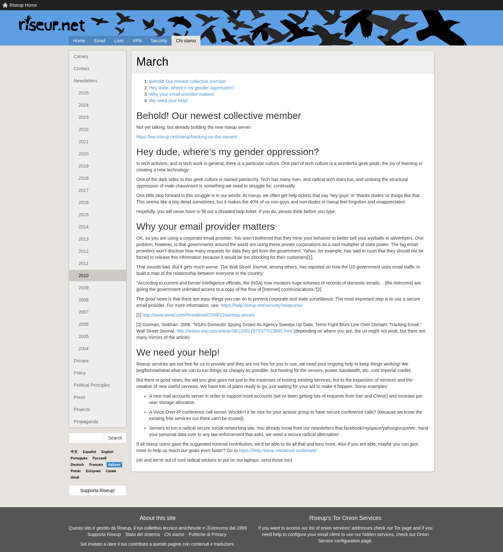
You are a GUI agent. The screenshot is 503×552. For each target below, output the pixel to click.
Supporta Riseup (104, 534)
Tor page (403, 528)
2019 (84, 166)
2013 (84, 239)
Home (79, 40)
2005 (84, 336)
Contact (81, 68)
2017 (84, 190)
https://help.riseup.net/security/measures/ (262, 305)
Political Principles (92, 385)
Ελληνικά (93, 471)
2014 (84, 226)
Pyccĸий (100, 458)
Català (111, 471)
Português (79, 458)
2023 (84, 117)
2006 (84, 324)
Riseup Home (23, 5)
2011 (84, 263)
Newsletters (85, 80)
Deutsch (77, 464)
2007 (84, 312)
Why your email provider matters (181, 94)
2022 (84, 129)
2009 (84, 287)
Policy (80, 372)
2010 (84, 275)
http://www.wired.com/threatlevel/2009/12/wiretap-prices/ (198, 314)
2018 (84, 178)
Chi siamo (186, 40)
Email (99, 40)
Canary (81, 56)
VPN (137, 40)
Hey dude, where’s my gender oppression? (191, 87)
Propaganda (86, 421)
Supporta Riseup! (97, 490)
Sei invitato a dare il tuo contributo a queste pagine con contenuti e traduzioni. (158, 544)
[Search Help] (86, 438)
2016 (84, 202)
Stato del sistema (142, 534)
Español (89, 452)
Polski (76, 471)
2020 (84, 153)
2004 (84, 348)
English (107, 452)
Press (79, 397)
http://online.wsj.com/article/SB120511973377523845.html (235, 331)
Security (159, 40)
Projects (82, 409)
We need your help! (168, 100)
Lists (119, 40)
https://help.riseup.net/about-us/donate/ (278, 450)
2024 (84, 105)
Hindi (75, 477)
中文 (74, 452)
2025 (84, 92)
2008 (84, 299)
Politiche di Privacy (207, 534)
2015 (84, 214)
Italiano (114, 464)
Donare (81, 360)
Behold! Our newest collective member (187, 81)
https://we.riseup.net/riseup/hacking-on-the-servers (186, 136)
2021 (84, 141)
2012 (84, 251)
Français (96, 464)
